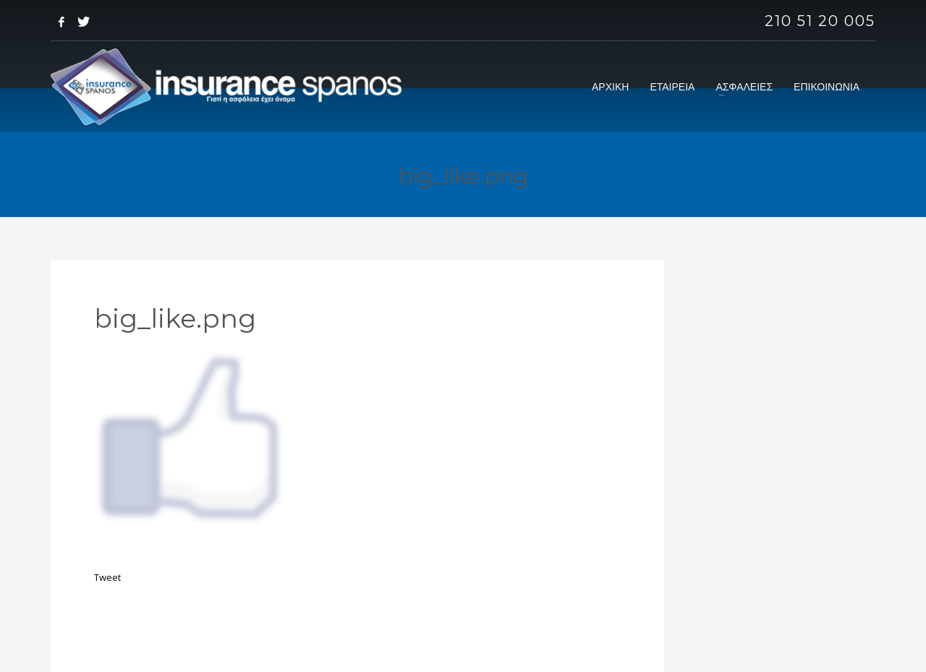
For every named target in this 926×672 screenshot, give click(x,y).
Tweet (107, 577)
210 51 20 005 (820, 21)
